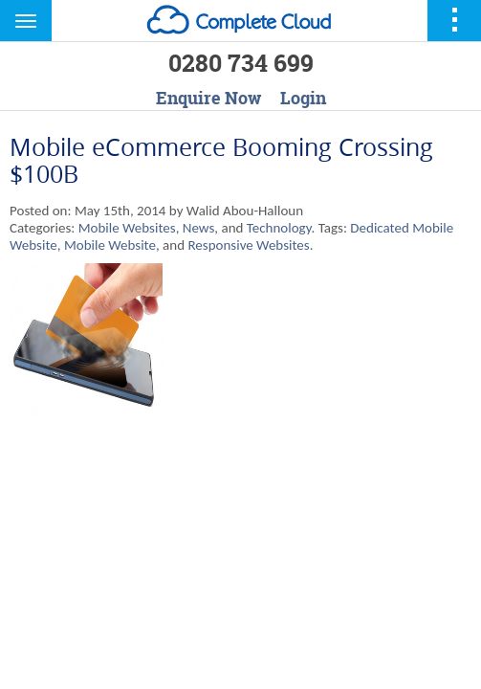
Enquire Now (208, 98)
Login (303, 98)
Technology (279, 227)
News (199, 227)
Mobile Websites (127, 227)
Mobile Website (110, 245)
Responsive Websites (248, 245)
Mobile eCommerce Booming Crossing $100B (221, 160)
